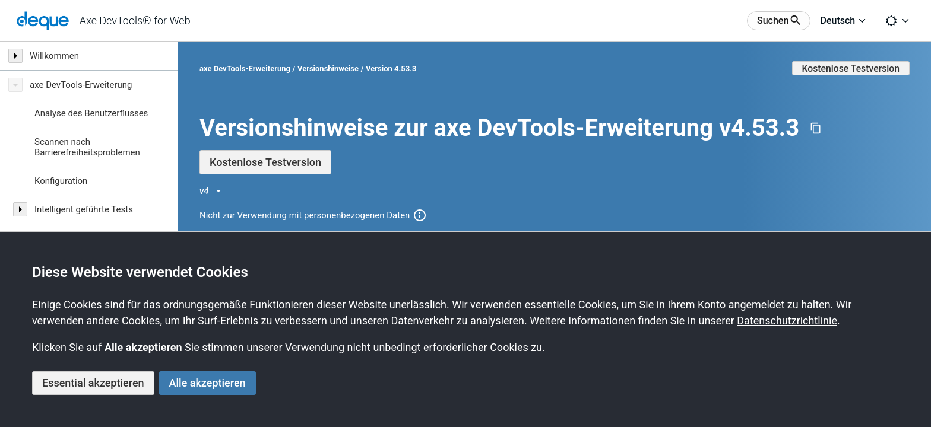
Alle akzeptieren (207, 383)
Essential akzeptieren (93, 383)
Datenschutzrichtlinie (787, 320)
